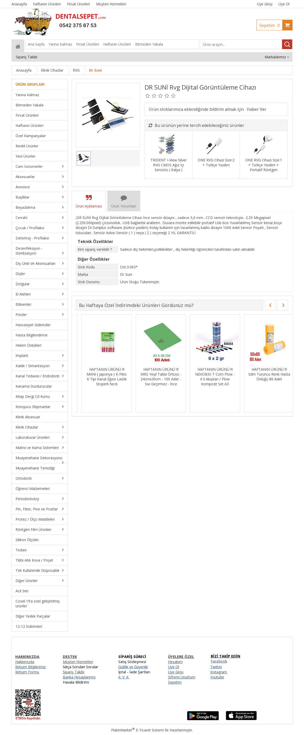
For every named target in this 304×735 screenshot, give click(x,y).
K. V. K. (123, 677)
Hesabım (175, 661)
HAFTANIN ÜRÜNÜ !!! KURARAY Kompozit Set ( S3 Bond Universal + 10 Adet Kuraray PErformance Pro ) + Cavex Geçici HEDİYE (263, 381)
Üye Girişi (264, 4)
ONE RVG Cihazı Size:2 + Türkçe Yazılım (216, 162)
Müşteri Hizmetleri (78, 661)
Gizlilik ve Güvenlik (133, 666)
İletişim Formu (27, 672)
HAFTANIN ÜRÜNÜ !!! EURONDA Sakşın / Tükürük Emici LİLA (155, 374)
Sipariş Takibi (73, 672)
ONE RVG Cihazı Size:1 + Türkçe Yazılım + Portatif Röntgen (263, 165)
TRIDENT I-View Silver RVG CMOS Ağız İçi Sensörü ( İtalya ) (168, 165)
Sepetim (270, 25)
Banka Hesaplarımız (79, 677)
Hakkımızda (24, 661)
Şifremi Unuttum (181, 677)
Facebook (219, 661)
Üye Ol (283, 4)
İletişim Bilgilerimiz (30, 666)
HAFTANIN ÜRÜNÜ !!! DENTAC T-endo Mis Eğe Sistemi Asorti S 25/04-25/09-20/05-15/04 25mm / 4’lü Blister (101, 379)
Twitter (216, 666)
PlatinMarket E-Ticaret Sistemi (137, 730)
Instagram (218, 672)
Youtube (217, 677)
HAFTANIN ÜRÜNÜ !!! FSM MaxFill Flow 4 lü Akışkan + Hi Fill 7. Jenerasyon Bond (209, 376)
